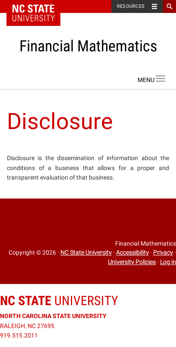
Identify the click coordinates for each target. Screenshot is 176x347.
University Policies (132, 262)
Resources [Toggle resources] (131, 6)
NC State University (86, 252)
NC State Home (39, 6)
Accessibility (132, 252)
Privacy (163, 252)
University (59, 300)
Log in (168, 262)
